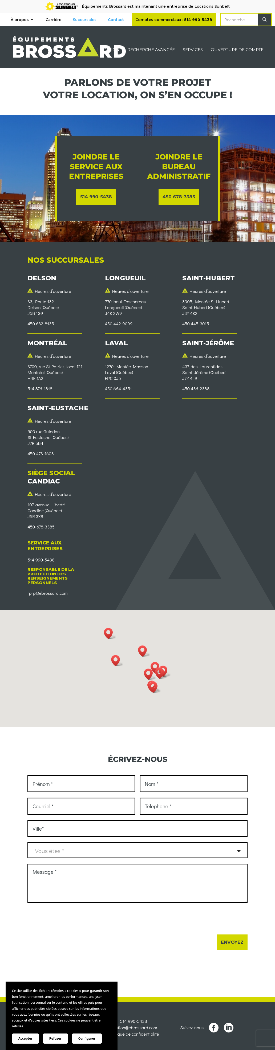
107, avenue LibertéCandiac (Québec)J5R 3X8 (46, 510)
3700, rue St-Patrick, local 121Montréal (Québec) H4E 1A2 (54, 372)
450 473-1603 (40, 453)
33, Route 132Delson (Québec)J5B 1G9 (43, 307)
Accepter (25, 1038)
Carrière (53, 19)
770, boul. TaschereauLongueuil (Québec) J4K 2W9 (125, 307)
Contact (116, 19)
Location (108, 50)
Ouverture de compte (237, 50)
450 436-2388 (195, 388)
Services (193, 50)
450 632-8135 (40, 324)
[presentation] (67, 918)
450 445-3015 (195, 324)
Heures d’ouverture (53, 291)
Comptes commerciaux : (173, 19)
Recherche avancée (151, 50)
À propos (20, 19)
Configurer (86, 1038)
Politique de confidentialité (133, 1035)
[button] (161, 673)
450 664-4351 (118, 388)
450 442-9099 (119, 324)
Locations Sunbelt (212, 6)
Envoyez (232, 942)
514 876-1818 (39, 388)
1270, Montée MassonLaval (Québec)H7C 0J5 (126, 372)
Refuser (55, 1038)
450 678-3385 (179, 196)
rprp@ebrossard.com (47, 593)
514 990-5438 (96, 196)
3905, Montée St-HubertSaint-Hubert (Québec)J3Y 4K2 (205, 307)
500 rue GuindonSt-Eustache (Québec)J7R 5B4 (47, 437)
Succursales (84, 19)
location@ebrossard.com (133, 1029)
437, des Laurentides (202, 366)
